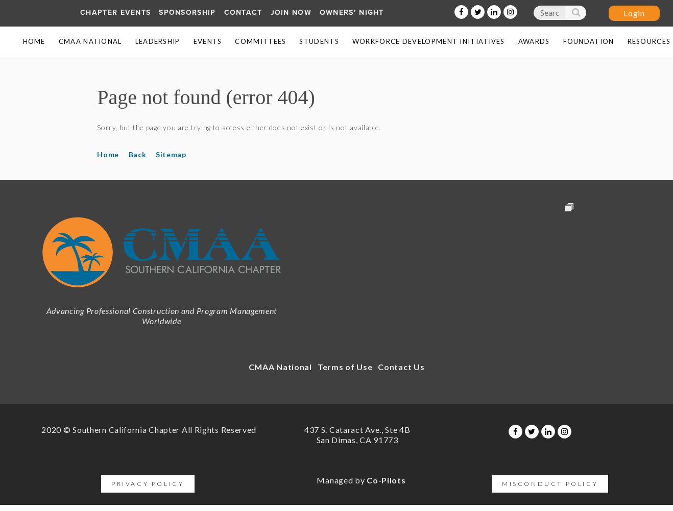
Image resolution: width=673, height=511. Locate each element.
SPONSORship (187, 12)
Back (138, 154)
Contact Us (401, 367)
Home (108, 154)
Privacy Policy (147, 484)
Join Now (291, 12)
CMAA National (280, 367)
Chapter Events (115, 12)
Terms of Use (345, 367)
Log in (634, 13)
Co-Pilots (386, 480)
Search (575, 15)
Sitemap (171, 154)
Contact (243, 12)
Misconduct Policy (550, 484)
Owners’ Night (352, 12)
